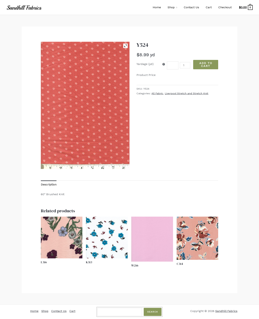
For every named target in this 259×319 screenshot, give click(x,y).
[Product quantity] (185, 65)
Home (161, 7)
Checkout (225, 7)
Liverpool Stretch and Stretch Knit (186, 93)
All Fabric (157, 93)
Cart (210, 7)
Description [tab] (48, 184)
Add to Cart (205, 64)
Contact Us (193, 7)
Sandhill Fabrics (226, 311)
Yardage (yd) (145, 64)
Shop (174, 7)
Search (152, 312)
